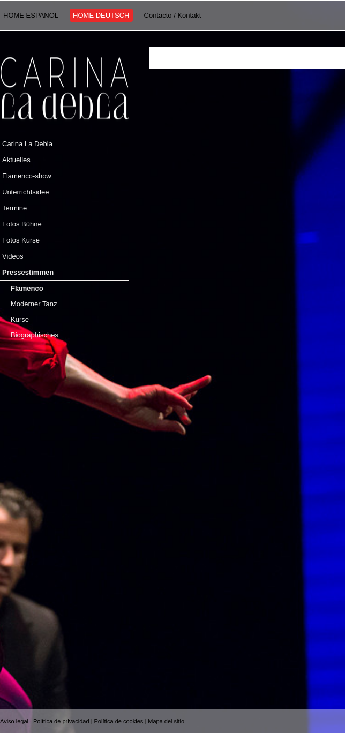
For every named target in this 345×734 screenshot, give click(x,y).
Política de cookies (119, 721)
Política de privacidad (61, 721)
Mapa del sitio (166, 721)
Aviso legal (14, 721)
